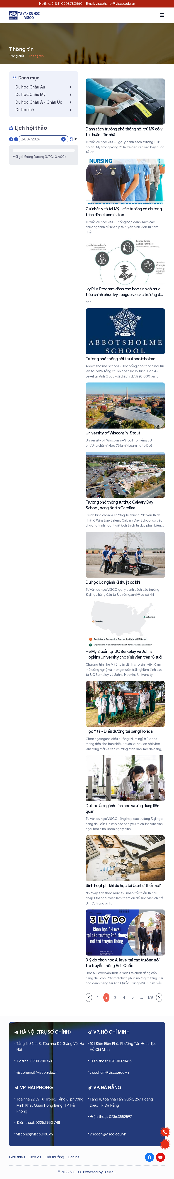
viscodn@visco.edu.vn (108, 1134)
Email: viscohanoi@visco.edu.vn (110, 4)
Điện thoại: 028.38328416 (111, 1061)
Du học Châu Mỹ (44, 94)
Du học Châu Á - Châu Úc (44, 102)
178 (150, 997)
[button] (162, 15)
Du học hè (44, 109)
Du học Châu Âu (44, 87)
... (141, 997)
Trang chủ (16, 56)
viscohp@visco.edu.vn (34, 1134)
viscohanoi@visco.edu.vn (37, 1072)
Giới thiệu (17, 1157)
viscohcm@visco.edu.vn (109, 1072)
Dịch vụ (35, 1157)
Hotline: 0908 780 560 (35, 1061)
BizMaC (110, 1172)
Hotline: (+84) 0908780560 (60, 4)
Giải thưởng (54, 1157)
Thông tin (36, 56)
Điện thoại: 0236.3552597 (111, 1117)
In (73, 139)
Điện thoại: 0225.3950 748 (38, 1122)
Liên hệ (74, 1157)
